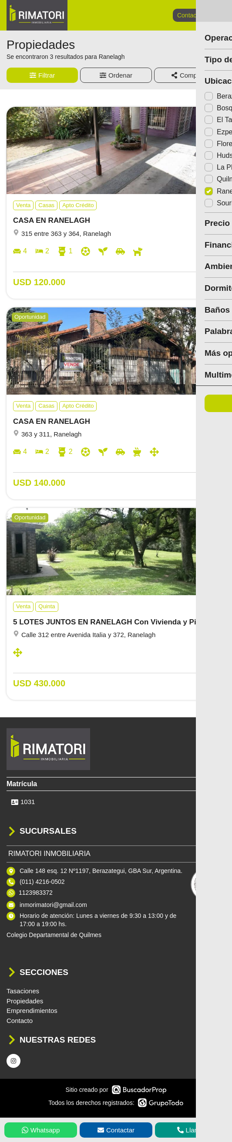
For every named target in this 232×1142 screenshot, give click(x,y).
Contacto (189, 15)
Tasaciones (23, 991)
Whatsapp (41, 1130)
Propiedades (25, 1001)
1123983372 (36, 892)
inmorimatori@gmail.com (53, 904)
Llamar (191, 1130)
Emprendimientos (32, 1010)
